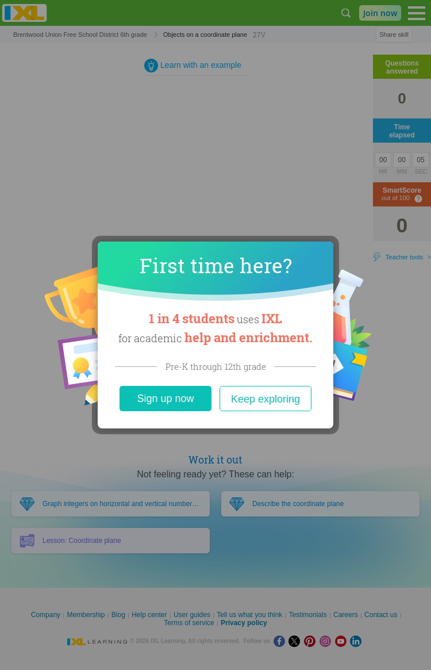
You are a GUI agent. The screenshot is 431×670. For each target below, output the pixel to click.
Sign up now (165, 398)
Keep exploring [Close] (265, 399)
